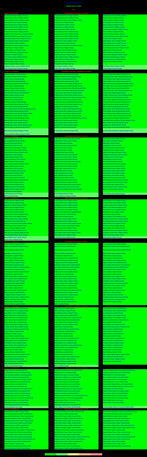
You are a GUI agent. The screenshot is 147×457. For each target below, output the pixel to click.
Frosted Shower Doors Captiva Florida (66, 258)
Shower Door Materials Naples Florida (114, 207)
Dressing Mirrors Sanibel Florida (113, 345)
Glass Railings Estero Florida (63, 175)
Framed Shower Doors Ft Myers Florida (16, 45)
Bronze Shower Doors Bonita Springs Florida (117, 113)
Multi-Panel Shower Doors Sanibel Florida (116, 320)
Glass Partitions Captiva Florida (112, 258)
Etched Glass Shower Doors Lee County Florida (117, 384)
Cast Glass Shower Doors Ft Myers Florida (116, 47)
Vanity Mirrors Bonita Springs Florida (15, 115)
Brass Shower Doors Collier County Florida (116, 434)
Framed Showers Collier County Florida (16, 411)
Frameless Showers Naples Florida (113, 225)
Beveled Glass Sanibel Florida (112, 349)
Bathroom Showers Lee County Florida (66, 393)
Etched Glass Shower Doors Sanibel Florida (116, 354)
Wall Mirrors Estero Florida (111, 143)
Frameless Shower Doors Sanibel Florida (67, 356)
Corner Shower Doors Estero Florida (66, 145)
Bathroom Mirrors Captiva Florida (14, 304)
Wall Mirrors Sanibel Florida (12, 333)
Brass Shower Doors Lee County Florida (115, 393)
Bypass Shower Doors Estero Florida (66, 182)
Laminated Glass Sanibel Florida (113, 313)
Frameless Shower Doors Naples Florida (115, 232)
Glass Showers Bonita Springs (13, 97)
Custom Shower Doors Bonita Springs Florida (69, 102)
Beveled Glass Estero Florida (13, 143)
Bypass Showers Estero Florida (14, 161)
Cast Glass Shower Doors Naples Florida (67, 225)
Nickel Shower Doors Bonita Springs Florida (68, 109)
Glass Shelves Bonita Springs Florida (15, 106)
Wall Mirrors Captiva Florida (12, 253)
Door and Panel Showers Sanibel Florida (67, 329)
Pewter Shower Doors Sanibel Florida (15, 317)
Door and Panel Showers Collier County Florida (18, 416)
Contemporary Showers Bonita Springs (16, 83)
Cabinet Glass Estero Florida (63, 170)
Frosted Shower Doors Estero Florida (114, 164)
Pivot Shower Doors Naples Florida (65, 235)
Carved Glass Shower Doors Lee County (16, 404)
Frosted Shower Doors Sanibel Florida (16, 326)
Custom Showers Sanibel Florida (14, 352)
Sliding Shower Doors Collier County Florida (18, 436)
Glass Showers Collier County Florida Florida (68, 448)
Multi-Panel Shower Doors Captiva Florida (67, 265)
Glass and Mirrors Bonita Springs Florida (17, 134)
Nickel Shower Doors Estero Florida (114, 138)
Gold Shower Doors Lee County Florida (115, 379)
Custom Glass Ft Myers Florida (112, 68)
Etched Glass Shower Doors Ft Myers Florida (68, 20)
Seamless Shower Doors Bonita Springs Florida (117, 90)
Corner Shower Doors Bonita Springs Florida (68, 92)
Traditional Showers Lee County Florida (67, 386)
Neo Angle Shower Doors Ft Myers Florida (17, 38)
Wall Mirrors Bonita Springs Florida (65, 127)
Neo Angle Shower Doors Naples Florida (115, 221)
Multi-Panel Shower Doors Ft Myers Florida (17, 36)
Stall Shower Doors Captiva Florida (113, 276)
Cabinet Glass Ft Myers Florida (112, 50)
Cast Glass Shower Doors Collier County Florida (69, 411)
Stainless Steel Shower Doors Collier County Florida (119, 427)
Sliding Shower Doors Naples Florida (66, 221)
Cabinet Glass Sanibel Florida (64, 354)
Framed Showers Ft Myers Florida (113, 20)
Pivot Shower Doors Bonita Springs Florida (116, 88)
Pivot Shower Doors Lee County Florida (16, 400)
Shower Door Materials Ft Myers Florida (115, 54)
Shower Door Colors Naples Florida (15, 216)
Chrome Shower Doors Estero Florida (15, 152)
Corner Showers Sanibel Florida (14, 331)
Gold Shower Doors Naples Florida (113, 212)
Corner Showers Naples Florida (14, 209)
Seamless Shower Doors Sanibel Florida (16, 338)
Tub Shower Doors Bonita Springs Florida (116, 97)
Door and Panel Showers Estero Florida (16, 164)
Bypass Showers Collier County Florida (16, 425)
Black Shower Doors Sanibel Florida (66, 343)
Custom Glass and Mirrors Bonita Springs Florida (118, 130)
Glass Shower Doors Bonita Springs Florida (116, 127)
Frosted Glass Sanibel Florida (64, 336)
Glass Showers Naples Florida (112, 237)
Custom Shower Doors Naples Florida (66, 230)
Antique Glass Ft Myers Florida (13, 59)
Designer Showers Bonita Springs (14, 90)
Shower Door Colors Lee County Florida (67, 375)
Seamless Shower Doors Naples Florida (115, 230)
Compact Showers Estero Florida (14, 177)
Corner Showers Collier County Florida (16, 427)
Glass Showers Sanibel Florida (64, 349)
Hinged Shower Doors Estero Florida (114, 177)
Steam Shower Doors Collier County (66, 443)
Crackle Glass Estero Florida (63, 147)
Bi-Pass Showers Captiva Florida (14, 292)
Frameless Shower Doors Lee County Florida (68, 388)
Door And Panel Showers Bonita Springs (16, 92)
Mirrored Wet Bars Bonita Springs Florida (115, 122)
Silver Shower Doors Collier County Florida (68, 423)
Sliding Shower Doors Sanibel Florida (15, 340)
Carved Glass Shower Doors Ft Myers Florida (68, 45)
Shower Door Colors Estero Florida (65, 168)
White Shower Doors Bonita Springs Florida (68, 115)
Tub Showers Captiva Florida (112, 292)
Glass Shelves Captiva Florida (13, 288)
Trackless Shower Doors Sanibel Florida (67, 338)
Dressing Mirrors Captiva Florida (14, 250)
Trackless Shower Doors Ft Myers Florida (115, 36)
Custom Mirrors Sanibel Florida (14, 336)
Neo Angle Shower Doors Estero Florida (115, 182)
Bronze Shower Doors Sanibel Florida (15, 308)
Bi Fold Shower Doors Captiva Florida (114, 260)
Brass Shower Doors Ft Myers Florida (15, 52)
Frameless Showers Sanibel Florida (114, 359)
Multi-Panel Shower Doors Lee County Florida (18, 388)
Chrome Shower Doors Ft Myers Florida (16, 20)
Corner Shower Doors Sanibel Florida (66, 322)
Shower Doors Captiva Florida (112, 301)
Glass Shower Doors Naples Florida (15, 237)
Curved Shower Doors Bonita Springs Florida (68, 104)
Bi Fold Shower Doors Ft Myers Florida (66, 31)
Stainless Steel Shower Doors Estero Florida (68, 189)
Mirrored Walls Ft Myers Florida (14, 61)
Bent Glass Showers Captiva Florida (15, 290)
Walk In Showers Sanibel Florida (64, 308)
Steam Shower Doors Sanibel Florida (15, 345)
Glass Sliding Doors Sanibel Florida (65, 363)
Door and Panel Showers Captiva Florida (16, 267)
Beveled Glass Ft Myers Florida (64, 47)
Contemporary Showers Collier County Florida (69, 418)
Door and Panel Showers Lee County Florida (18, 375)
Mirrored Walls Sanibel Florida (112, 322)
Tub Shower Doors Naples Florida (65, 237)
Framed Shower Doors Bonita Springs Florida (117, 74)
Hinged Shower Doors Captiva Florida (66, 262)
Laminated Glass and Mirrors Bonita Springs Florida (119, 120)
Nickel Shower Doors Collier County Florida (116, 423)
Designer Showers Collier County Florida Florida (69, 439)
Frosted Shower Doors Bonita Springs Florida (18, 113)
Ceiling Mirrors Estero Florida (112, 145)
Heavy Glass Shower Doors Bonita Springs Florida (19, 109)
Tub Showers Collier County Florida (114, 430)
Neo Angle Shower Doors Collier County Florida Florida (120, 411)
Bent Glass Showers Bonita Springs (15, 76)
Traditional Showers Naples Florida (65, 214)
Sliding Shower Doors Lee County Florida (17, 395)
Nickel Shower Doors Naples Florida (15, 225)
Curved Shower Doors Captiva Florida (114, 244)
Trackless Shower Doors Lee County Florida (116, 372)
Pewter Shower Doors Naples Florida (114, 200)
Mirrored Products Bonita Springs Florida (115, 106)
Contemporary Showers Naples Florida (16, 214)
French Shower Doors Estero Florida (66, 157)
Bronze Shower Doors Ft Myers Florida (16, 18)
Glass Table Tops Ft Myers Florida (65, 68)
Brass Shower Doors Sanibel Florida (15, 361)
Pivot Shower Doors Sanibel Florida (114, 324)
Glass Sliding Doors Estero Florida (65, 196)
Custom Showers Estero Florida (14, 184)
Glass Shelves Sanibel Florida (64, 326)
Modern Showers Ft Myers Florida (113, 18)
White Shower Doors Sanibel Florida (15, 322)
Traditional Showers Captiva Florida (114, 290)
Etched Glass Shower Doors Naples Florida (68, 223)
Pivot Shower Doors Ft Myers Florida (114, 45)
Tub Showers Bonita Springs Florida (66, 79)
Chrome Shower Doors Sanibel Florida (16, 310)
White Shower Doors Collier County (114, 441)
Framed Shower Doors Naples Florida (15, 235)
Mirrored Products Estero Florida (113, 189)
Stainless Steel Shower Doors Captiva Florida (117, 250)
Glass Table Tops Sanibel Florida (113, 356)
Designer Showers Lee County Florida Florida (68, 398)
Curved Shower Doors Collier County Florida (18, 432)
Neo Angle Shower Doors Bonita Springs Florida (118, 86)
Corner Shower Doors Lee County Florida (17, 381)
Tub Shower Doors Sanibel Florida (65, 359)
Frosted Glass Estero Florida (63, 150)
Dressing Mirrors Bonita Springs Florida (16, 118)
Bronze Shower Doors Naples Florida (114, 209)
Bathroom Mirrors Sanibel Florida (113, 333)
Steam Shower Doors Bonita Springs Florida (116, 102)
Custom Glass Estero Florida (13, 193)
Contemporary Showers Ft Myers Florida (115, 29)
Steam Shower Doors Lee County (65, 402)
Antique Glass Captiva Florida (13, 301)
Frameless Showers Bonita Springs (15, 102)
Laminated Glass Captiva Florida (14, 283)
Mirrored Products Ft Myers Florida (113, 52)
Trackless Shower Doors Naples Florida (115, 205)
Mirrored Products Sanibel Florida (14, 347)
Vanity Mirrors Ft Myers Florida (13, 47)
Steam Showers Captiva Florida (112, 288)
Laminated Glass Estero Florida (64, 152)
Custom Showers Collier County (14, 443)
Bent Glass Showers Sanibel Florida (114, 338)
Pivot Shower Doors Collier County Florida (17, 441)
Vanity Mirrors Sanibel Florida (64, 333)
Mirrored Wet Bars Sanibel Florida (65, 310)
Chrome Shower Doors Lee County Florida (17, 372)
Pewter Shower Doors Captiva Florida (15, 276)
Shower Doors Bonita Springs (13, 99)
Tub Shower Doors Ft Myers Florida (114, 66)
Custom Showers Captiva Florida (14, 262)
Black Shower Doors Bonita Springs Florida (116, 109)
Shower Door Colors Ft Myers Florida (66, 41)
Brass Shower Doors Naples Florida (65, 228)
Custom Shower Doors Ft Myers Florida (67, 57)
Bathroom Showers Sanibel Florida (65, 361)
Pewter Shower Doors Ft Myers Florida (16, 27)
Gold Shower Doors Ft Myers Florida (15, 22)
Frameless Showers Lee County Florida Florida (18, 398)
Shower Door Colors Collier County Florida (68, 416)
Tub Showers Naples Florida (111, 214)
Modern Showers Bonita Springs (14, 95)
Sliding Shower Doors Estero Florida (66, 141)
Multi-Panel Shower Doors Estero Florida (115, 180)
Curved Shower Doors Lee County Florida (17, 391)
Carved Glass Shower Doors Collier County (17, 446)
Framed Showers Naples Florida (14, 200)
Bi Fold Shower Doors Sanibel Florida (66, 313)
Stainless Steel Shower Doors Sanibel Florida (68, 345)
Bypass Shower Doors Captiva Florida (114, 262)
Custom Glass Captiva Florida (13, 258)
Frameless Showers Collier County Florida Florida (19, 439)
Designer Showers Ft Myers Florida (65, 52)
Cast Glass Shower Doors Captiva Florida (115, 267)
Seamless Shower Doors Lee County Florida (17, 379)
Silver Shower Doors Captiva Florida (15, 278)
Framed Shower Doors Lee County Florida (17, 393)
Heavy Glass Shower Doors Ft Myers (114, 57)
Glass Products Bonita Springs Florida (16, 130)
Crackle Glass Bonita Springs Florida (15, 122)
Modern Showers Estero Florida (14, 166)
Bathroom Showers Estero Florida (14, 159)
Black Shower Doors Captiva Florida (66, 276)
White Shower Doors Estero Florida (114, 173)
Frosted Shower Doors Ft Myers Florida (16, 41)
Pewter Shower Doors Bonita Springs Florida (68, 111)
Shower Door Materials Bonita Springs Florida (117, 99)
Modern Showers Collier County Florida (115, 416)
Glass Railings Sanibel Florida (112, 352)
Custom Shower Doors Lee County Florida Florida (118, 407)
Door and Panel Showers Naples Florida (16, 232)
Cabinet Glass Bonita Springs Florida (66, 120)
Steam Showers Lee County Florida (65, 372)
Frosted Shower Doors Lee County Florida (67, 400)
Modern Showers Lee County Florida (114, 375)
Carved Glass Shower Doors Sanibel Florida (68, 317)
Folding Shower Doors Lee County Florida (67, 384)
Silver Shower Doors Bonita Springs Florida (68, 113)
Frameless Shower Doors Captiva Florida (115, 297)
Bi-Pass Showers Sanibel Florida (113, 340)
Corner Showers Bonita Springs (14, 86)
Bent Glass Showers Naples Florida (15, 205)
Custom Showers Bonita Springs (14, 88)
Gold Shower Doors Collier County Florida (116, 420)
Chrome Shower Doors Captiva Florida (66, 283)
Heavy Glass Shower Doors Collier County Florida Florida (72, 436)
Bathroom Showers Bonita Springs (15, 74)
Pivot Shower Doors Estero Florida (113, 184)
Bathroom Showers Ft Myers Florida (66, 61)
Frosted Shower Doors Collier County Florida (68, 441)
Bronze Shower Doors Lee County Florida (115, 377)
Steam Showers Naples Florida (64, 216)
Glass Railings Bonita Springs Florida (66, 122)
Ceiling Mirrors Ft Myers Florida (64, 27)
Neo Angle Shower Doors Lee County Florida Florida (119, 370)
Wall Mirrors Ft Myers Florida (13, 54)
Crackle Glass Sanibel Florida (13, 349)
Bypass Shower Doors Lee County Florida (116, 391)
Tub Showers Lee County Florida (113, 388)
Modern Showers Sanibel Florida (113, 329)
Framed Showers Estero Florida (14, 173)
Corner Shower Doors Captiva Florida (114, 269)
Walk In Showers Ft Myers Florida (65, 29)
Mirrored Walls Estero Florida (13, 138)
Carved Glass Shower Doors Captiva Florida (116, 265)
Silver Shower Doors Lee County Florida (67, 381)
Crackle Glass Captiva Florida (13, 285)
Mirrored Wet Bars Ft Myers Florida (113, 34)
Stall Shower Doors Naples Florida (14, 221)
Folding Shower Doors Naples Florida (66, 205)
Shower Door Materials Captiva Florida (16, 246)
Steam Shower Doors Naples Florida (114, 223)
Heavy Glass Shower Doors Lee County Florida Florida (71, 395)
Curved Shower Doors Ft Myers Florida (66, 38)
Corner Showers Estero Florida (13, 182)
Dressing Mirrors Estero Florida (112, 161)
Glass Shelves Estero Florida (63, 143)
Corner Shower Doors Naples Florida (66, 200)
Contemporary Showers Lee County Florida (68, 377)
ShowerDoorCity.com (73, 2)
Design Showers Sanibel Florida (113, 347)
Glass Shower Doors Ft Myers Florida (15, 68)
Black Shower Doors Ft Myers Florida (15, 15)
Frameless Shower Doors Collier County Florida (69, 430)
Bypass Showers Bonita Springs (14, 79)
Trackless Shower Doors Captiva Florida (115, 283)
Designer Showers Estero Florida (14, 187)
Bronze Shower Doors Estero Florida (15, 150)
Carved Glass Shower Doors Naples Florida (68, 212)
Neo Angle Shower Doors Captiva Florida (67, 267)
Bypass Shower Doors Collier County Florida (116, 432)
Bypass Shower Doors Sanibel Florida (66, 315)
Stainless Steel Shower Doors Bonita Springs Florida (71, 118)
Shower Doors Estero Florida (13, 175)
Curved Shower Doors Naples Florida (66, 202)
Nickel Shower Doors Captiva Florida (66, 288)
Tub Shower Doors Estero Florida (113, 157)
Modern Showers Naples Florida (14, 202)
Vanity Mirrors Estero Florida (13, 154)
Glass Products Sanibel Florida (13, 363)
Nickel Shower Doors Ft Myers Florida (16, 24)
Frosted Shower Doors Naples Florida (114, 202)
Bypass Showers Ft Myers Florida (113, 24)
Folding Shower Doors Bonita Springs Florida (68, 95)
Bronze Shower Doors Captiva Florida (66, 281)
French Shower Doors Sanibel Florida (114, 315)
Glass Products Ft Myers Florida (14, 64)
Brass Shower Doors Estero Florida (114, 166)
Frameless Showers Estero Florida (14, 170)
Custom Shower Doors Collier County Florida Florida (119, 436)
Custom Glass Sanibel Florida (13, 366)
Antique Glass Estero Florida (13, 145)
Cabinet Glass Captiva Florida (112, 255)
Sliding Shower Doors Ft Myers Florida (115, 15)
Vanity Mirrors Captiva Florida (13, 274)
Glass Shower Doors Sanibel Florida (15, 356)
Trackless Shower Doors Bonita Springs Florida (117, 95)
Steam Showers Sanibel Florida (112, 331)
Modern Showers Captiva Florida (14, 244)
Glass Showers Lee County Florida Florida (67, 407)
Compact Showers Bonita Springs (14, 81)
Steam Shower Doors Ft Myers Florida (114, 43)
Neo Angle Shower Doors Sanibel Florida (16, 354)
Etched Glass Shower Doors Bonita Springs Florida (70, 97)
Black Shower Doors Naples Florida (65, 219)
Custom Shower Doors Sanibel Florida (66, 347)
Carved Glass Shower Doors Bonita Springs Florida (70, 88)
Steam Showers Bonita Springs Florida (66, 74)
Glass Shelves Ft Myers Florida (64, 64)
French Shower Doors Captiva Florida (66, 260)
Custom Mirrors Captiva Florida (64, 274)
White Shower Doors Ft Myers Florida (114, 41)
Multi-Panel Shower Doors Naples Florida (115, 219)
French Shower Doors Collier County (114, 443)
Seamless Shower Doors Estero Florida (115, 187)
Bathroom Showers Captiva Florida (15, 299)
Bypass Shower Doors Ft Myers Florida (66, 34)
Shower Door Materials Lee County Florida (68, 404)
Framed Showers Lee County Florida (15, 370)
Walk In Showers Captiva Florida (113, 294)
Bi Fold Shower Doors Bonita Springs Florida (68, 83)
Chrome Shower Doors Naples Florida (16, 219)
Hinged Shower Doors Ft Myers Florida (66, 36)
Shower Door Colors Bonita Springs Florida (68, 99)
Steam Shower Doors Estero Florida (114, 147)
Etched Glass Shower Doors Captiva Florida (68, 290)
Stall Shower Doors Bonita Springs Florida (116, 104)
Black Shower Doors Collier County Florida (68, 420)
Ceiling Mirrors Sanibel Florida (64, 352)
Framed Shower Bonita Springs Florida (16, 104)
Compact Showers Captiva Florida (14, 294)
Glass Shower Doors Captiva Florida (114, 299)
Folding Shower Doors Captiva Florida (66, 292)
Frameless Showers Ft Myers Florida (114, 59)
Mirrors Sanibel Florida (62, 366)
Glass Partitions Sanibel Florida (14, 359)
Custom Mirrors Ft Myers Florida (64, 59)
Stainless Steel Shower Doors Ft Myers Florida (18, 34)
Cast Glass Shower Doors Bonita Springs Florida (69, 90)
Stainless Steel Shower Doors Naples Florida (18, 223)
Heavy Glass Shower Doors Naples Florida (68, 232)
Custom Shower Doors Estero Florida (66, 164)
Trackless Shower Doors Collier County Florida (117, 414)
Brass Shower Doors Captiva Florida (66, 278)
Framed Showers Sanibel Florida (64, 331)
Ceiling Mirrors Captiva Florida (13, 255)
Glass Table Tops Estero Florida (112, 141)
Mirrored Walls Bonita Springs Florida (15, 120)
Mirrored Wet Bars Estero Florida (14, 141)
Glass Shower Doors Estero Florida (114, 193)
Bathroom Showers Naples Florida (113, 235)
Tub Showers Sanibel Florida (112, 336)
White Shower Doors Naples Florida (15, 230)
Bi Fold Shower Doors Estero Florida (66, 180)
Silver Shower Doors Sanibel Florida (15, 320)
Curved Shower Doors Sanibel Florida (66, 324)
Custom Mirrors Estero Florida (112, 159)
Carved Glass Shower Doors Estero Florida (68, 184)
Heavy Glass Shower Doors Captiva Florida (116, 246)
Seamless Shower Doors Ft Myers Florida (17, 66)
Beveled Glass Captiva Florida (112, 274)
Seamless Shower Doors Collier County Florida (18, 420)
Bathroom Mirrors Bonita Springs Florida (17, 127)
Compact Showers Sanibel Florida (113, 343)
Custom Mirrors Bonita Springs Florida (66, 130)
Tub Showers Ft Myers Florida (64, 66)
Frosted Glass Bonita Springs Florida (114, 92)
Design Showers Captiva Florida (14, 265)
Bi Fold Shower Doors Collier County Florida (68, 432)
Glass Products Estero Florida (64, 193)
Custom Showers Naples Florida (14, 212)
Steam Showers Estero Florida (13, 157)
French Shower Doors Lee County (113, 402)
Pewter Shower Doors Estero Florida (114, 168)
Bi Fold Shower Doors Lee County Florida (67, 391)
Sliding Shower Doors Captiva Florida (66, 271)
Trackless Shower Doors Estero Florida (115, 154)
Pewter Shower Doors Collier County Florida (116, 439)
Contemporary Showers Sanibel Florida (16, 329)
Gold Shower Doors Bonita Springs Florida (116, 118)
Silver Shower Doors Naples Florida (114, 228)
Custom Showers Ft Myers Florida (14, 50)
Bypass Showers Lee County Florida (15, 384)
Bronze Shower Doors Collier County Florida (116, 418)
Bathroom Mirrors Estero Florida (14, 189)
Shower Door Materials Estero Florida (114, 152)
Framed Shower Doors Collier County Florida (18, 434)
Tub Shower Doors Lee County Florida (16, 402)
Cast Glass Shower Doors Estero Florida (67, 187)
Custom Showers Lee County (13, 407)
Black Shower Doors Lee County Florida (67, 379)
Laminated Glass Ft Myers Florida (65, 43)
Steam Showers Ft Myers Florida (14, 43)
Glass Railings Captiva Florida (112, 271)
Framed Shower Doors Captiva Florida (66, 294)
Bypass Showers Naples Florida (14, 207)
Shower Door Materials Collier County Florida (117, 446)
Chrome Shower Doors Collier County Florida (18, 414)
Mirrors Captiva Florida (62, 304)
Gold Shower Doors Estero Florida (113, 175)
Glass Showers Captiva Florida (64, 299)
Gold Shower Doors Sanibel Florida (15, 313)
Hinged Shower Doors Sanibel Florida (114, 317)
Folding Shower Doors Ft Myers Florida (67, 18)
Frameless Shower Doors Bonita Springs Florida (118, 76)
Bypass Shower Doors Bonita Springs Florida (68, 86)
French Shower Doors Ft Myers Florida (16, 31)
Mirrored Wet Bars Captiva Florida (65, 253)
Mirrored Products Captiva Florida (65, 246)
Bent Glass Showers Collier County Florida (17, 418)
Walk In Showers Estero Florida (64, 177)
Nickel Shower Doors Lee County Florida (115, 381)
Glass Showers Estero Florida (13, 168)
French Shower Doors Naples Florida (114, 216)
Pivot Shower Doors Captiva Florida (65, 269)
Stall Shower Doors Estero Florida (113, 150)
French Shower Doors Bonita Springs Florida (116, 79)
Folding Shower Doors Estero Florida (66, 159)
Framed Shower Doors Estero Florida (66, 154)
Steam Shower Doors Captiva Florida (114, 278)
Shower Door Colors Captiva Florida (114, 285)
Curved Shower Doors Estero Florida (66, 166)
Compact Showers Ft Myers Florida (113, 27)
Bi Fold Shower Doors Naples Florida (66, 207)
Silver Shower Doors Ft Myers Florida (15, 29)
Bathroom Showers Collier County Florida (67, 434)
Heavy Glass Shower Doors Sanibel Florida (116, 326)
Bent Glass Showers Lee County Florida (16, 377)
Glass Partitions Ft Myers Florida (65, 24)
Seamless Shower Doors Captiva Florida (16, 297)
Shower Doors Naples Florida (13, 239)
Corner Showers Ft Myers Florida (113, 31)
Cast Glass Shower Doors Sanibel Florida (67, 320)
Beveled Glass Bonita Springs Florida (66, 125)
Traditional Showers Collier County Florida (68, 427)
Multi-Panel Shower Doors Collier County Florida (19, 430)
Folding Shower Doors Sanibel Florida (114, 308)
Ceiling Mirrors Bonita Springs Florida (66, 106)
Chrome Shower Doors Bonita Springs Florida (117, 115)
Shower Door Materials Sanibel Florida (16, 324)
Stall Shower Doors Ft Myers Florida (66, 50)
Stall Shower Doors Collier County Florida (67, 446)
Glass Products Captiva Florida (64, 297)
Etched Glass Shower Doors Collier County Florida (118, 425)
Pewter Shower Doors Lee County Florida (115, 398)
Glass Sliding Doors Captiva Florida (65, 244)
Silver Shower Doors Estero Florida (114, 170)
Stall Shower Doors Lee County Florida (115, 395)
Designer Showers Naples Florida (14, 228)
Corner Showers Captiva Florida (14, 260)
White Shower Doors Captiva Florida (114, 253)
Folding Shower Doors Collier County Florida (68, 425)
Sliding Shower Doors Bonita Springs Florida (18, 125)
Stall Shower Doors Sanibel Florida (15, 343)
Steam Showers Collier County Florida (66, 414)
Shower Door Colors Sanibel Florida (65, 340)
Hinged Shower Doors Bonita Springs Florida (117, 81)
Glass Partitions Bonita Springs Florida (16, 111)
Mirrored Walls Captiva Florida (64, 250)
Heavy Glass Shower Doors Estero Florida (67, 138)
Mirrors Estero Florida (11, 196)
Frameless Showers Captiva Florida (65, 301)
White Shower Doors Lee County (113, 400)
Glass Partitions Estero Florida (64, 173)
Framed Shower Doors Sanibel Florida (114, 310)
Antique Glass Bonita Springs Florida (114, 125)
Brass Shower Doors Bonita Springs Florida (116, 111)
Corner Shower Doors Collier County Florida (18, 423)
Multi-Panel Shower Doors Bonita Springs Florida (118, 83)
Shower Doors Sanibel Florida (112, 361)
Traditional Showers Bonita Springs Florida (68, 76)
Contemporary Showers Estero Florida (16, 180)
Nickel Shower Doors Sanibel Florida (15, 315)
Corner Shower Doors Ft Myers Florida (66, 15)
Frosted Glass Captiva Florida (64, 255)
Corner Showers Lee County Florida (15, 386)
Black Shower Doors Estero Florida (15, 147)
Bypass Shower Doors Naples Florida (66, 209)
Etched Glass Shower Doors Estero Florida (68, 161)
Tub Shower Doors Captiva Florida (113, 281)
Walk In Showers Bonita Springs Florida (67, 81)
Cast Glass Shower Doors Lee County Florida (68, 370)
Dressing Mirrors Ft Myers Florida (113, 22)
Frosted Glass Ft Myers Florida (112, 38)
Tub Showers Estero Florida (12, 191)
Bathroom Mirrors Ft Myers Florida (65, 54)
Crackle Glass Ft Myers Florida (64, 22)
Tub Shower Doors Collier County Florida (17, 448)
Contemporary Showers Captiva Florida (16, 271)
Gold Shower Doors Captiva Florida (65, 285)
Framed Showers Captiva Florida (14, 269)
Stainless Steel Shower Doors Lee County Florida (118, 386)
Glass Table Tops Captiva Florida (14, 281)
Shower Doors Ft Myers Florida (112, 61)
